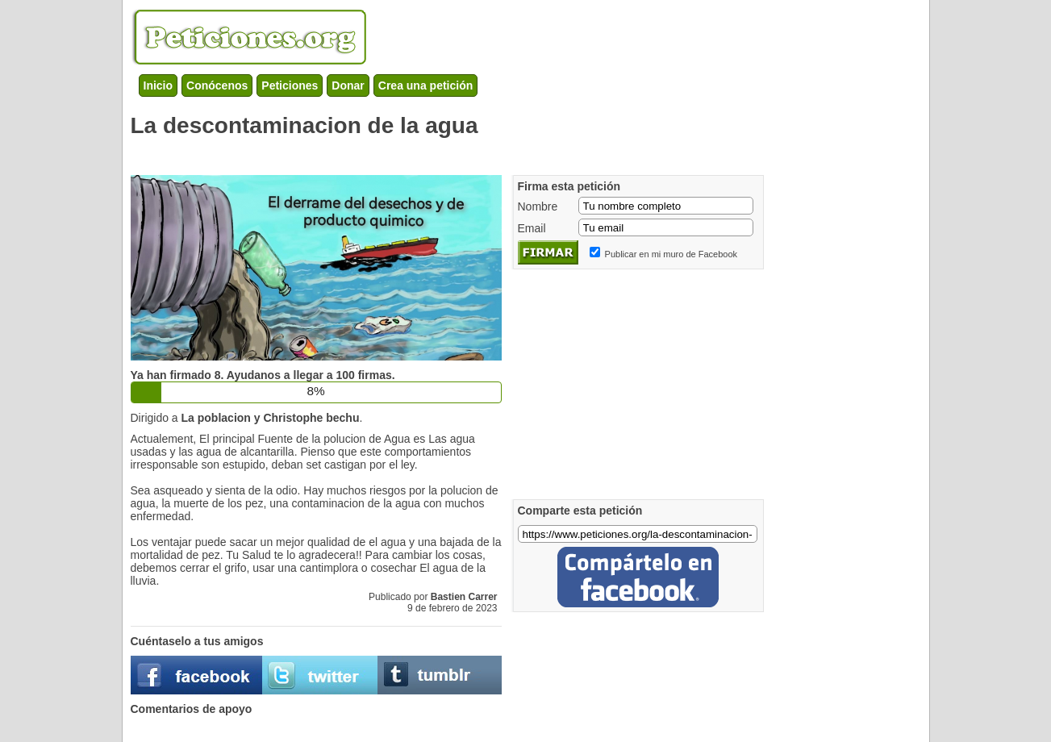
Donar (348, 85)
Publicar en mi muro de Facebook (671, 254)
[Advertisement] (424, 153)
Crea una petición (425, 85)
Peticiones (289, 85)
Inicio (158, 85)
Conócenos (217, 85)
